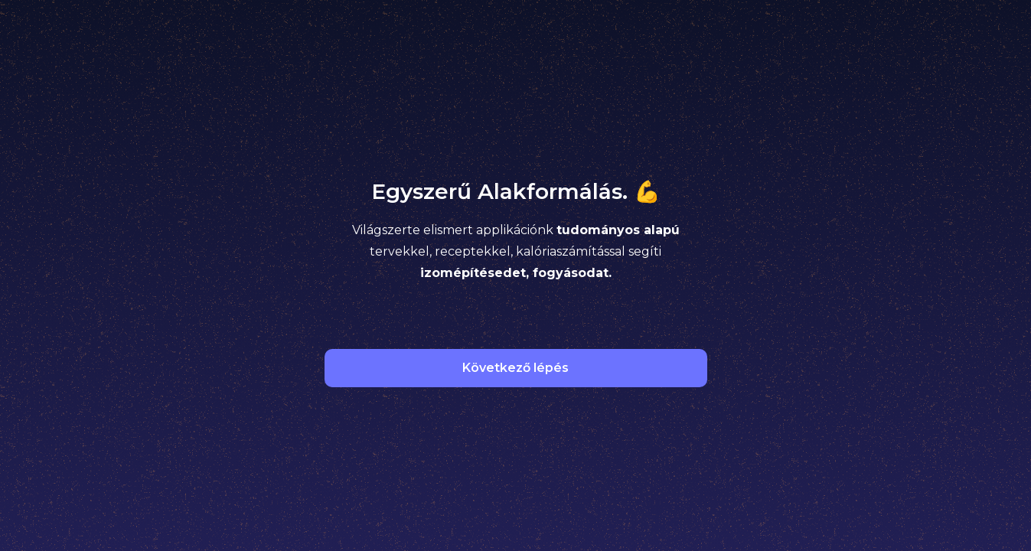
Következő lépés (515, 367)
